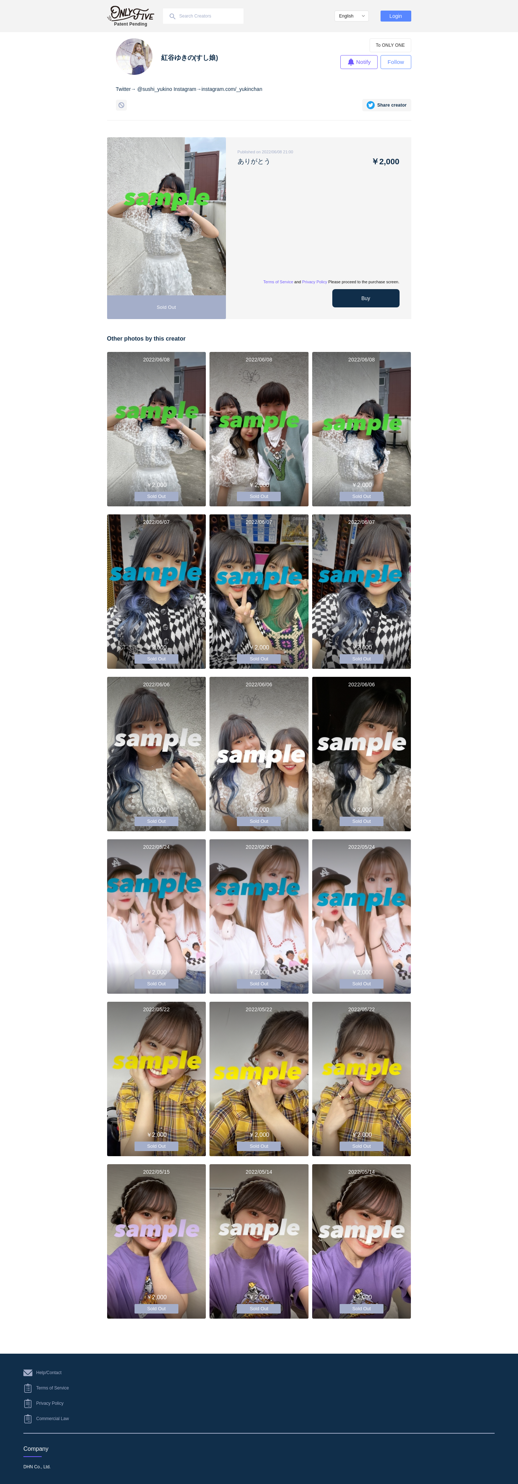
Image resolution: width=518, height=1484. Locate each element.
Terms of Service (278, 282)
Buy (365, 298)
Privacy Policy (314, 282)
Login (395, 16)
